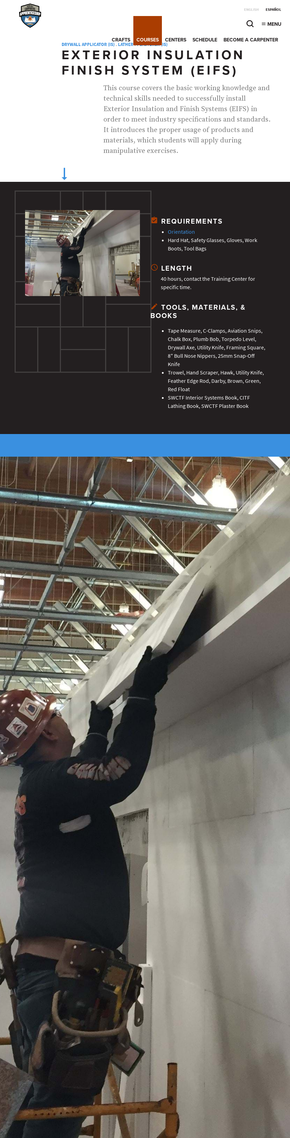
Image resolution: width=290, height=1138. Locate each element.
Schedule (205, 40)
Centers (175, 40)
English (251, 9)
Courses (147, 40)
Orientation (181, 231)
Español (273, 9)
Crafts (121, 40)
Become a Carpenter (251, 40)
